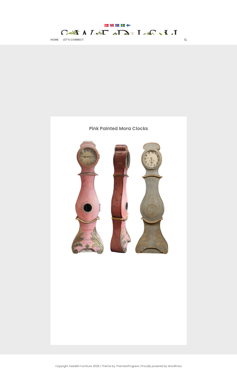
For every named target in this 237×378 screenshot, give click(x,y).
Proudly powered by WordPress (161, 366)
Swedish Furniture (119, 15)
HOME (54, 40)
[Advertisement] (118, 80)
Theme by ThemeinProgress (120, 366)
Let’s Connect (73, 40)
